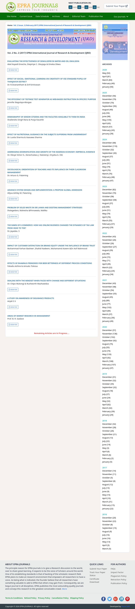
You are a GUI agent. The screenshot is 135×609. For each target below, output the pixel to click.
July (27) (106, 394)
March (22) (107, 267)
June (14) (106, 444)
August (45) (107, 297)
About (66, 16)
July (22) (106, 441)
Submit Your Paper (117, 6)
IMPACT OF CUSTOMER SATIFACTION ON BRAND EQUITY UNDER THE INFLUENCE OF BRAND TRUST (51, 245)
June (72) (106, 257)
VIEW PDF (13, 70)
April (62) (106, 404)
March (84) (107, 80)
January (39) (107, 133)
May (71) (106, 260)
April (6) (105, 451)
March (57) (107, 126)
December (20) (109, 517)
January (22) (107, 508)
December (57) (109, 330)
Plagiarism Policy (118, 576)
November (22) (109, 521)
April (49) (106, 264)
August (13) (107, 437)
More (64, 588)
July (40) (106, 160)
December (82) (109, 189)
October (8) (107, 524)
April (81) (106, 76)
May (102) (106, 307)
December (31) (109, 377)
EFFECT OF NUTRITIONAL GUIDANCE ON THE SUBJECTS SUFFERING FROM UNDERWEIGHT (47, 134)
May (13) (106, 541)
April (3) (105, 545)
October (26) (108, 243)
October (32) (108, 149)
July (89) (106, 300)
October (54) (108, 290)
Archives (56, 16)
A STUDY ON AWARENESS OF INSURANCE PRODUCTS (30, 298)
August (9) (107, 531)
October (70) (108, 102)
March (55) (107, 220)
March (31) (107, 501)
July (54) (106, 113)
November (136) (109, 333)
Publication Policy (119, 583)
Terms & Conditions (14, 598)
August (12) (107, 484)
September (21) (109, 434)
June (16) (106, 538)
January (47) (107, 180)
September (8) (108, 481)
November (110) (109, 146)
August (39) (107, 250)
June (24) (106, 397)
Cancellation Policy (60, 598)
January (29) (107, 227)
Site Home (11, 16)
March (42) (107, 408)
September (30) (109, 153)
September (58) (109, 199)
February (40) (108, 83)
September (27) (109, 246)
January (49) (107, 321)
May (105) (106, 119)
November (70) (109, 193)
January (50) (107, 86)
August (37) (107, 156)
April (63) (106, 123)
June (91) (106, 163)
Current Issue (26, 16)
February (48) (108, 177)
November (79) (109, 99)
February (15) (108, 505)
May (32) (106, 401)
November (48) (109, 286)
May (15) (106, 494)
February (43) (108, 130)
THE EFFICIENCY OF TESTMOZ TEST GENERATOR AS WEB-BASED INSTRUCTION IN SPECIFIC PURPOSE (51, 99)
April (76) (106, 217)
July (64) (106, 206)
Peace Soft (125, 606)
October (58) (108, 196)
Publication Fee (96, 16)
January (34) (107, 274)
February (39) (108, 411)
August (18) (107, 390)
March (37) (107, 314)
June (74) (106, 350)
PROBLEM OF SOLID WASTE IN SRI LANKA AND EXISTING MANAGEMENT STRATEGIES (44, 207)
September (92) (109, 340)
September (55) (109, 293)
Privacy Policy (44, 598)
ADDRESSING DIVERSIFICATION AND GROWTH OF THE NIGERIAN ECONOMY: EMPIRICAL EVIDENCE (51, 152)
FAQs (113, 568)
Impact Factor (117, 572)
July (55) (106, 347)
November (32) (109, 380)
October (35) (108, 384)
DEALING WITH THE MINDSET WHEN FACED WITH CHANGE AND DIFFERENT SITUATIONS (46, 280)
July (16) (106, 535)
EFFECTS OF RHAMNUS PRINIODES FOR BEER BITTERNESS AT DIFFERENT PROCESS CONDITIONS (49, 263)
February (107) (109, 364)
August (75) (107, 344)
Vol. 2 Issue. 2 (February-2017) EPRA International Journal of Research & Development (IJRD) (52, 25)
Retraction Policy (118, 579)
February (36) (108, 317)
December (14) (109, 470)
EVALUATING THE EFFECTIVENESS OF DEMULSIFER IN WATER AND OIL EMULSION (43, 61)
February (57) (108, 224)
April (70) (106, 170)
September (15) (109, 528)
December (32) (109, 424)
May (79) (106, 166)
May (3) (105, 448)
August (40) (107, 109)
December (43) (109, 236)
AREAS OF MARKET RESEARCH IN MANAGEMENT (28, 316)
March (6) (106, 455)
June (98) (106, 116)
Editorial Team (78, 16)
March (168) (107, 361)
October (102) (108, 337)
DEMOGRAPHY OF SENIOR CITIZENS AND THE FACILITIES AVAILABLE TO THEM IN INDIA (46, 117)
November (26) (109, 240)
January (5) (107, 461)
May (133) (106, 354)
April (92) (106, 357)
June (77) (106, 304)
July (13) (106, 488)
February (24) (108, 270)
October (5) (107, 477)
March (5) (106, 548)
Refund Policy (30, 598)
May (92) (106, 73)
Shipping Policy (77, 598)
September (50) (109, 106)
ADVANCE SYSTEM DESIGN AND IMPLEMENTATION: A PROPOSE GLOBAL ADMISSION (44, 190)
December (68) (109, 142)
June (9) (105, 491)
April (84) (106, 310)
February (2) (108, 458)
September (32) (109, 387)
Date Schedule (42, 16)
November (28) (109, 427)
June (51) (106, 210)
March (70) (107, 173)
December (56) (109, 95)
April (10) (106, 498)
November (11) (109, 474)
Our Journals (121, 16)
